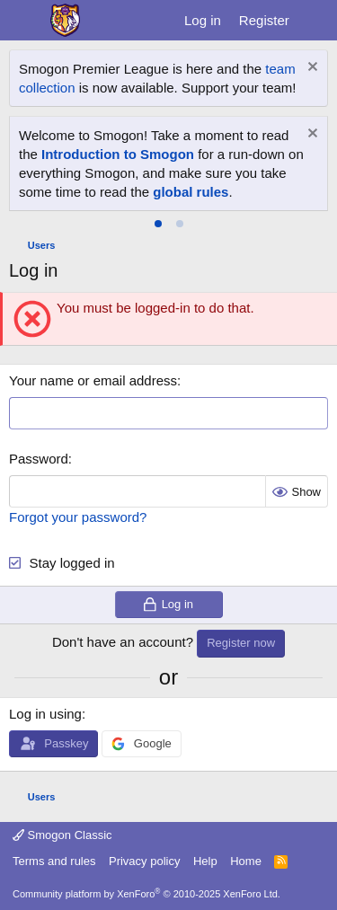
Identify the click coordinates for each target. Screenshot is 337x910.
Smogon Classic (62, 835)
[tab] (158, 223)
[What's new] (315, 20)
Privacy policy (144, 861)
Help (205, 861)
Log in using (45, 713)
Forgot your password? (77, 517)
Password (38, 458)
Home (246, 861)
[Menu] (25, 21)
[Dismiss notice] (310, 68)
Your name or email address (93, 380)
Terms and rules (54, 861)
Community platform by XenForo (146, 893)
